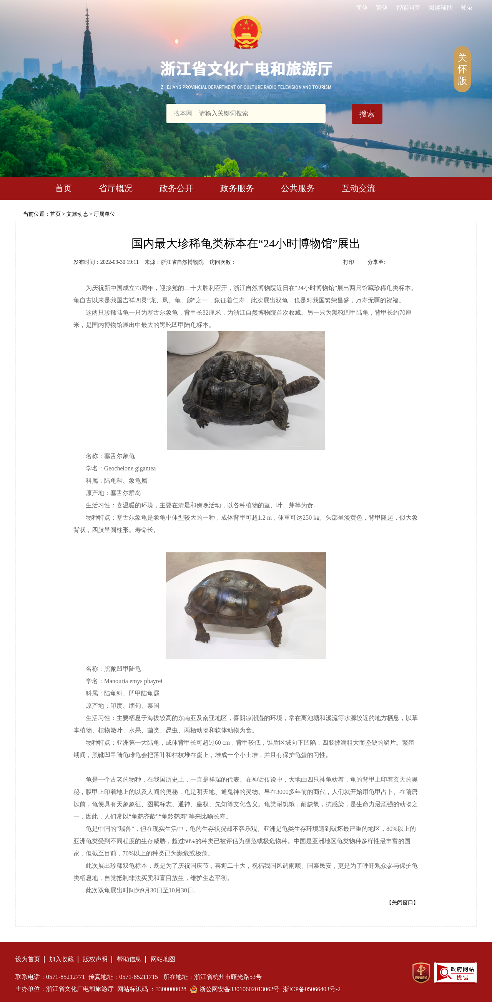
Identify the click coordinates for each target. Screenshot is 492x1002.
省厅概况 (116, 188)
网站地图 (163, 959)
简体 (362, 7)
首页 (63, 188)
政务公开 (176, 188)
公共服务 (298, 188)
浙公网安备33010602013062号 (239, 989)
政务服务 (237, 188)
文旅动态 (77, 214)
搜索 (367, 114)
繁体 (382, 7)
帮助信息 (129, 959)
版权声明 (95, 959)
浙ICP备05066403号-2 (312, 989)
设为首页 (27, 959)
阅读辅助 (440, 7)
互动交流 (359, 188)
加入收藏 (61, 959)
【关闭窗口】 (402, 902)
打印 (348, 262)
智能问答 (408, 7)
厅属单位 (104, 214)
